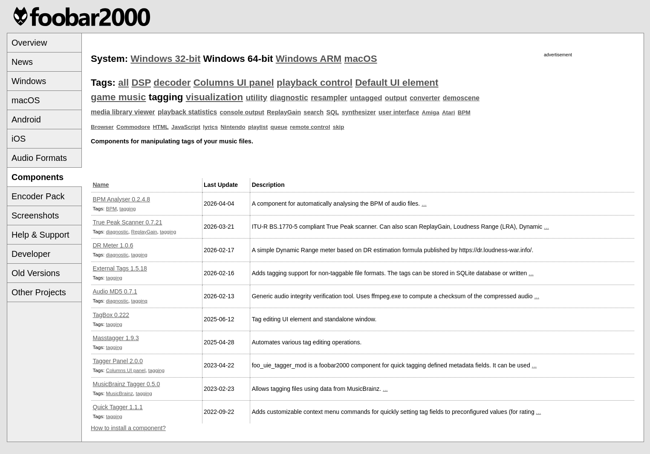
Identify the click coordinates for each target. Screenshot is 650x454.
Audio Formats (39, 158)
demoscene (461, 98)
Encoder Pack (38, 196)
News (22, 62)
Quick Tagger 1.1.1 (118, 407)
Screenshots (35, 215)
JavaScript (185, 127)
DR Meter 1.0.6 (113, 245)
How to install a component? (128, 428)
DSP (141, 82)
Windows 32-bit (165, 58)
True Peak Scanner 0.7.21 (127, 222)
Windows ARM (308, 58)
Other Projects (39, 292)
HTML (160, 127)
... (424, 203)
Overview (29, 42)
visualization (214, 97)
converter (425, 98)
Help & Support (40, 234)
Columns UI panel (234, 82)
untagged (366, 98)
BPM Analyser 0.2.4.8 (121, 199)
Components (38, 177)
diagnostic (289, 97)
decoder (172, 82)
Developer (31, 254)
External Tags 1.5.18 (120, 268)
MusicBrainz (119, 393)
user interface (398, 112)
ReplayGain (284, 112)
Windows (29, 81)
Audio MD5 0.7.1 (115, 291)
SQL (332, 112)
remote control (310, 127)
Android (26, 119)
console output (242, 112)
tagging (127, 208)
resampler (329, 97)
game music (118, 97)
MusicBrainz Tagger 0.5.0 (126, 384)
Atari (448, 112)
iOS (19, 138)
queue (279, 127)
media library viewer (123, 112)
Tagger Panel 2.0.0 (118, 361)
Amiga (430, 112)
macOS (26, 100)
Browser (102, 127)
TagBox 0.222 (111, 314)
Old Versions (36, 273)
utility (256, 97)
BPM (464, 112)
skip (338, 127)
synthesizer (359, 112)
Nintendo (233, 127)
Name (101, 184)
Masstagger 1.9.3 (116, 338)
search (313, 112)
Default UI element (396, 82)
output (396, 98)
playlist (258, 127)
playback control (314, 82)
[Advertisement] (558, 118)
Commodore (133, 127)
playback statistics (187, 112)
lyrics (210, 127)
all (123, 82)
